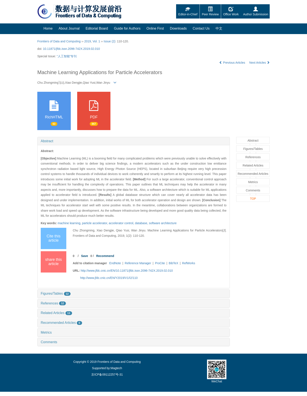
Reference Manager (138, 263)
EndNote (115, 263)
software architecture (163, 223)
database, (142, 223)
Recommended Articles (61, 322)
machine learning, (70, 223)
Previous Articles (232, 62)
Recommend (105, 256)
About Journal (69, 28)
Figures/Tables (56, 293)
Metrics (46, 332)
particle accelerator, (95, 223)
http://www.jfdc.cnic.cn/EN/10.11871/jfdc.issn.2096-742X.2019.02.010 (127, 270)
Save (84, 256)
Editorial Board (96, 28)
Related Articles (56, 313)
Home (48, 28)
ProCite (160, 263)
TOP (253, 198)
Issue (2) (109, 41)
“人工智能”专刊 (67, 56)
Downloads (178, 28)
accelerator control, (122, 223)
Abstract (47, 141)
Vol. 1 (96, 41)
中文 (219, 28)
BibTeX (173, 263)
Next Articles (259, 62)
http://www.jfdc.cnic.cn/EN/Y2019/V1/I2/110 (109, 278)
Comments (49, 342)
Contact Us (201, 28)
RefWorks (188, 263)
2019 (87, 41)
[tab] (134, 141)
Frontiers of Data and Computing (59, 41)
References (53, 303)
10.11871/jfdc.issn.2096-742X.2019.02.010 (71, 48)
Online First (155, 28)
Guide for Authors (127, 28)
